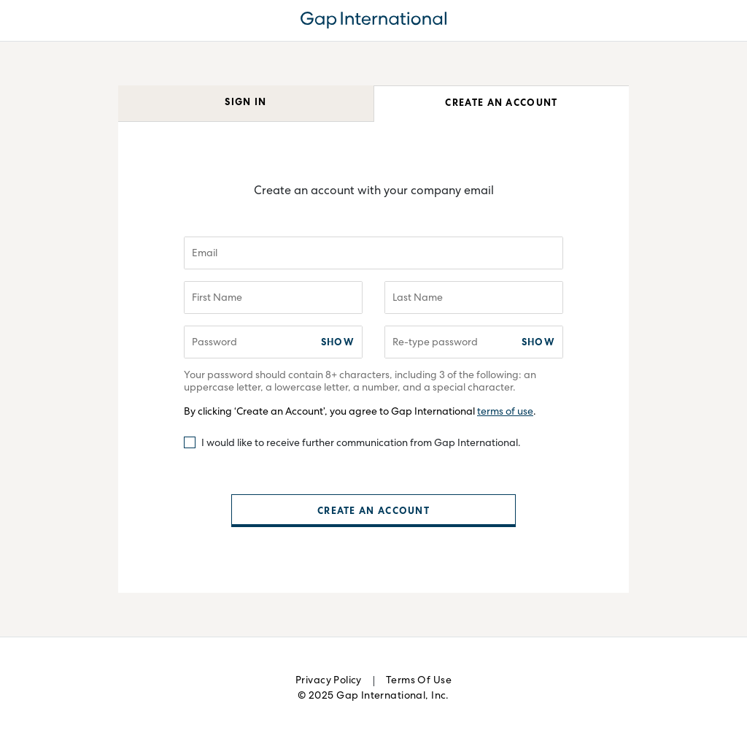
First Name (217, 298)
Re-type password (435, 343)
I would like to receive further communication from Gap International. (361, 443)
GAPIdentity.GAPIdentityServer (373, 20)
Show (338, 343)
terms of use (505, 412)
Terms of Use (419, 681)
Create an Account (501, 104)
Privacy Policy (328, 681)
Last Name (417, 298)
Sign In (245, 103)
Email (204, 254)
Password (214, 343)
